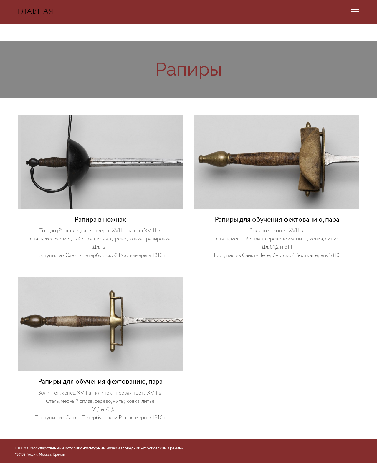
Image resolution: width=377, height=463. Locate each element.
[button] (100, 187)
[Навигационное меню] (355, 12)
